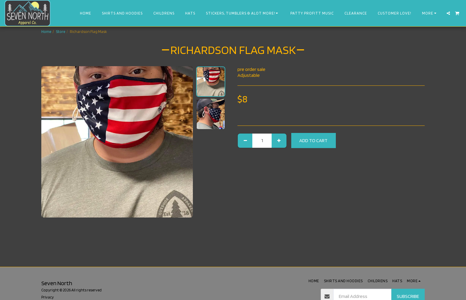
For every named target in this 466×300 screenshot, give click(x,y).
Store (60, 31)
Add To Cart (313, 140)
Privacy (47, 297)
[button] (448, 13)
